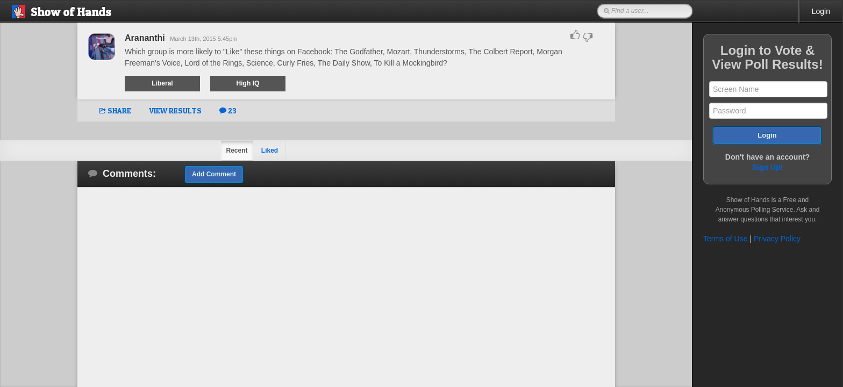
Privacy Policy (777, 238)
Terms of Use (725, 238)
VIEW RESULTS (175, 110)
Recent (236, 150)
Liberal (162, 83)
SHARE (115, 110)
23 (228, 110)
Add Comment (214, 174)
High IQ (248, 83)
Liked (269, 150)
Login (821, 11)
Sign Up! (767, 167)
